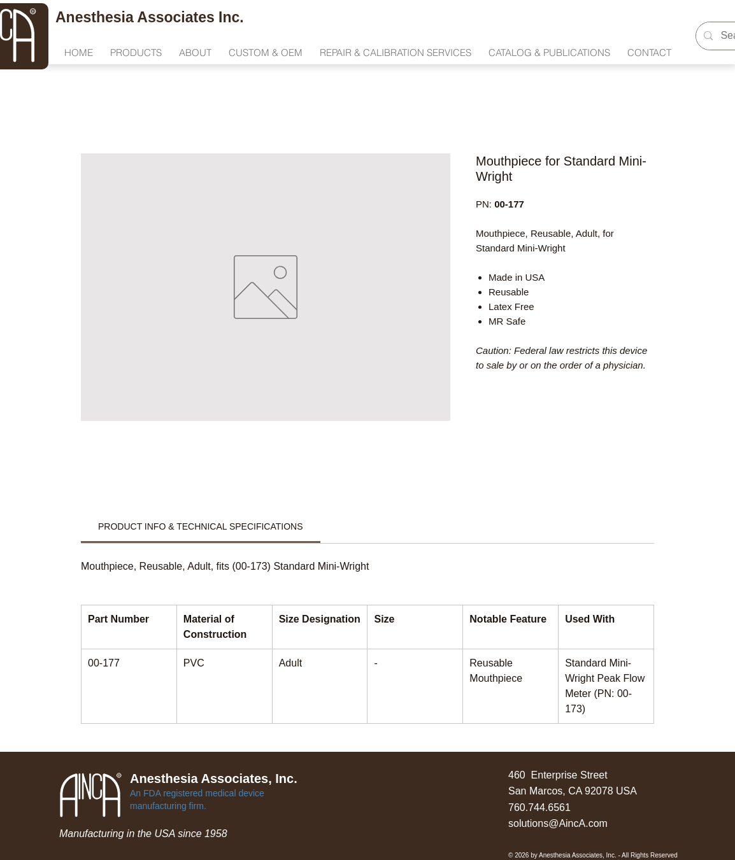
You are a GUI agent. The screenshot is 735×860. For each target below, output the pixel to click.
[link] (200, 526)
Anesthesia (96, 17)
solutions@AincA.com (558, 823)
